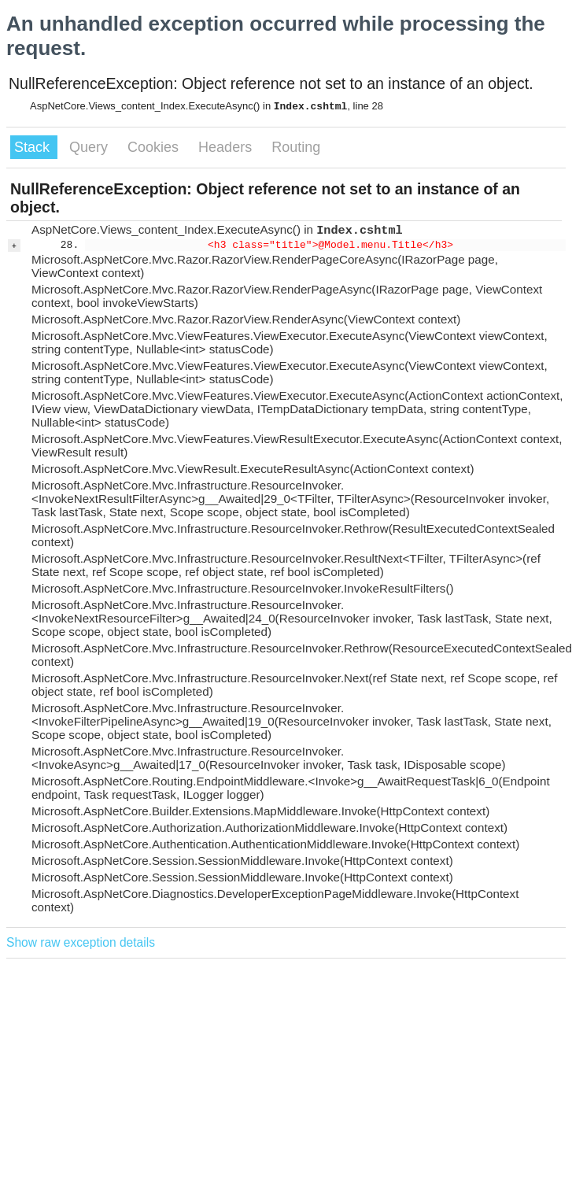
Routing (295, 147)
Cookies (155, 147)
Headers (227, 147)
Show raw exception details (80, 942)
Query (90, 147)
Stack (34, 147)
